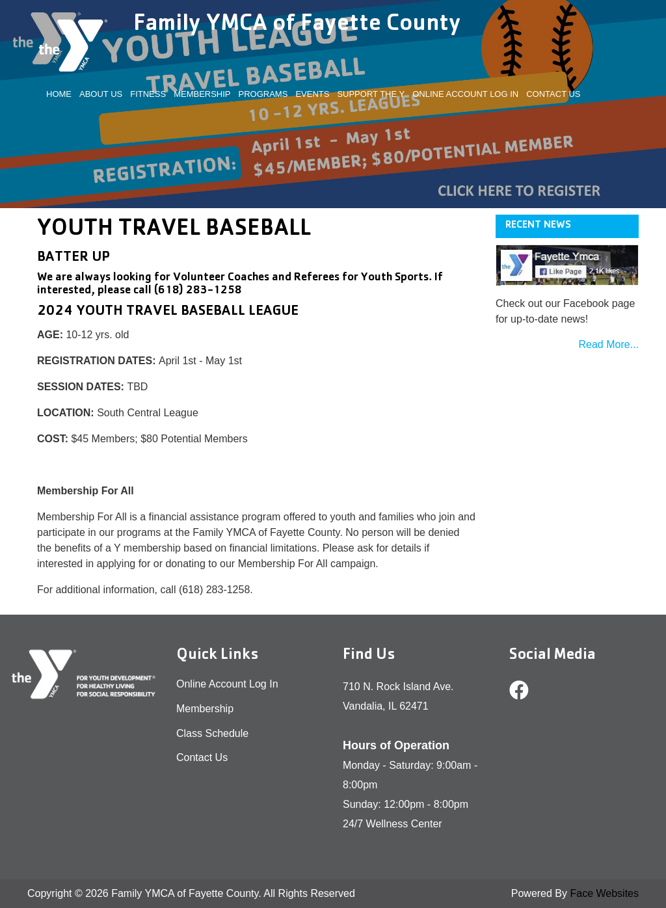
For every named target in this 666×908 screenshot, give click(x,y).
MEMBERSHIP (202, 94)
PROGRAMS (263, 94)
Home (59, 94)
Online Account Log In (465, 94)
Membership (204, 708)
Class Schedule (212, 733)
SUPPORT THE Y (371, 94)
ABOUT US (100, 94)
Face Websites (604, 893)
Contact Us (553, 94)
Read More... (609, 344)
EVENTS (312, 94)
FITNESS (148, 94)
